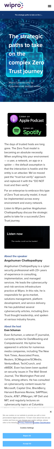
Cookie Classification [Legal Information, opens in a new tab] (42, 423)
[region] (27, 428)
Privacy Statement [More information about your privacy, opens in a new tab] (26, 423)
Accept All (27, 444)
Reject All (27, 436)
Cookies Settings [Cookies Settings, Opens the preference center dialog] (27, 428)
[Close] (51, 412)
